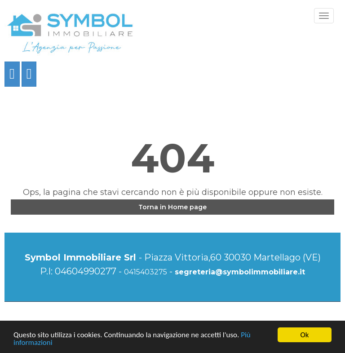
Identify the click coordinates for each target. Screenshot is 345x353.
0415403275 (145, 272)
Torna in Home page (172, 207)
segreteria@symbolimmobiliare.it (240, 272)
